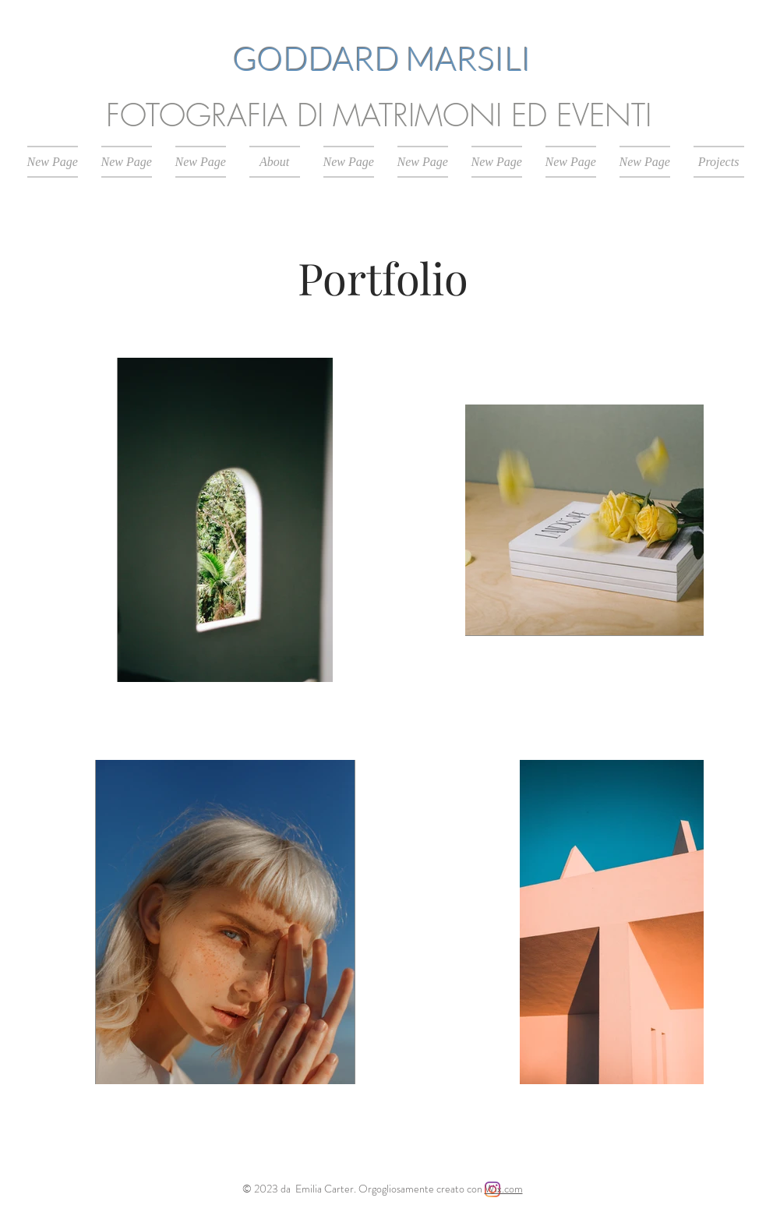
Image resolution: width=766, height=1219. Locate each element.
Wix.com (504, 1188)
